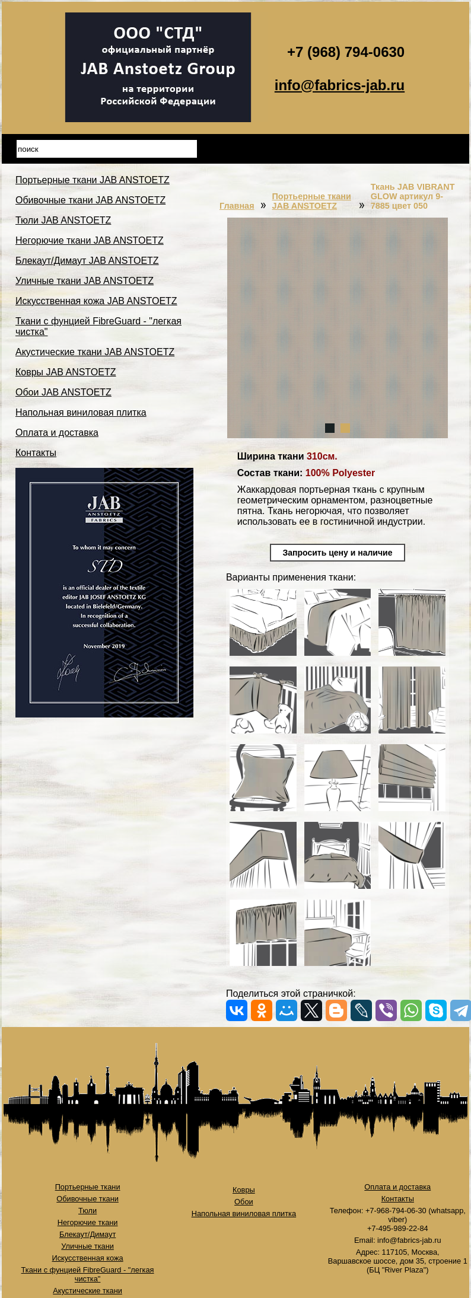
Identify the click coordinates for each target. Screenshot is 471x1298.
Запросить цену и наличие (338, 552)
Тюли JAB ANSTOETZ (63, 220)
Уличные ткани (87, 1246)
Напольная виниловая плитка (81, 412)
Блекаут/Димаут (87, 1234)
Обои (243, 1201)
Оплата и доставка (56, 433)
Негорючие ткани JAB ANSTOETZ (89, 240)
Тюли (87, 1210)
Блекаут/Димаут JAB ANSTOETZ (87, 261)
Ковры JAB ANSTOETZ (65, 372)
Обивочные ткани (87, 1198)
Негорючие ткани (88, 1222)
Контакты (35, 453)
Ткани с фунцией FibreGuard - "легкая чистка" (87, 1274)
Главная (236, 206)
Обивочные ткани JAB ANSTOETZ (90, 200)
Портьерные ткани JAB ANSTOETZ (92, 180)
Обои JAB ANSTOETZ (63, 392)
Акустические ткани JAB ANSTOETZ (94, 352)
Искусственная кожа (87, 1258)
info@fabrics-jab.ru (340, 85)
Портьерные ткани (87, 1186)
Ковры (244, 1189)
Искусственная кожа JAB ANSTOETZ (96, 301)
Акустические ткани (87, 1290)
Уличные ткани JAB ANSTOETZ (84, 281)
